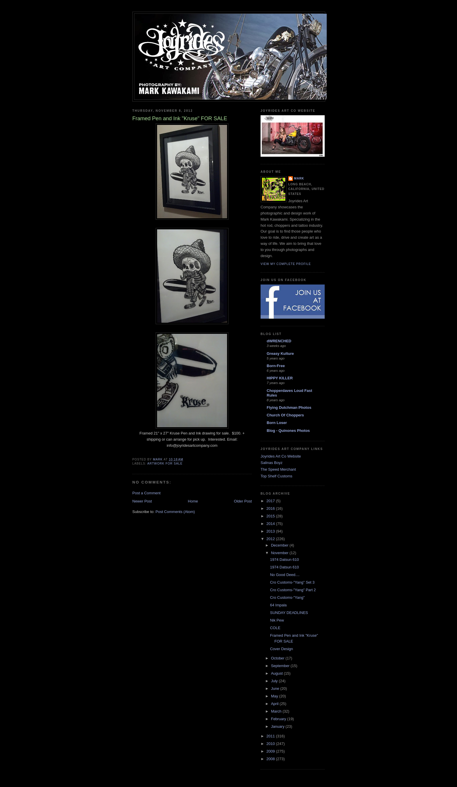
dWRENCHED (279, 341)
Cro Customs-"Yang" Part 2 (293, 590)
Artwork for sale (164, 463)
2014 (271, 523)
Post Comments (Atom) (175, 511)
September (281, 666)
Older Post (243, 501)
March (277, 711)
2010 (271, 743)
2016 (271, 508)
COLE (275, 628)
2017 (271, 501)
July (275, 681)
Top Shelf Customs (276, 476)
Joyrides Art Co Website (281, 456)
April (275, 704)
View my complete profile (286, 264)
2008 (271, 759)
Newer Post (142, 501)
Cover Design (281, 649)
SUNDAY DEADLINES (289, 612)
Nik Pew (277, 620)
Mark (299, 178)
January (278, 726)
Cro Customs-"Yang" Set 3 (292, 582)
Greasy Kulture (280, 353)
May (275, 696)
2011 (271, 736)
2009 (271, 751)
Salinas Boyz (271, 462)
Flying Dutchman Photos (289, 407)
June (275, 688)
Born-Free (276, 366)
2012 (271, 539)
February (279, 719)
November (280, 553)
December (280, 545)
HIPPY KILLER (280, 378)
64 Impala (278, 605)
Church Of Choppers (285, 415)
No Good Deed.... (284, 575)
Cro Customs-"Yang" (287, 597)
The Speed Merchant (278, 469)
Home (193, 501)
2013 (271, 531)
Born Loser (277, 422)
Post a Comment (146, 493)
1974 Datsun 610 (284, 559)
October (278, 658)
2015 (271, 516)
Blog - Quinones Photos (288, 430)
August (277, 673)
